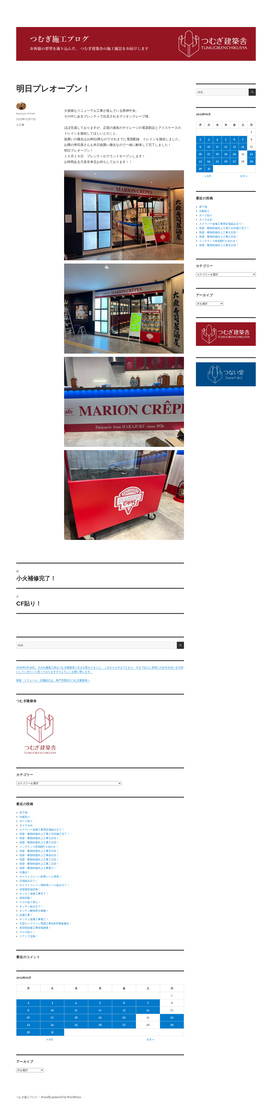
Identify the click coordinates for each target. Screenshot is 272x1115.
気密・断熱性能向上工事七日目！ (39, 838)
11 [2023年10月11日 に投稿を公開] (76, 1010)
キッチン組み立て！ (31, 906)
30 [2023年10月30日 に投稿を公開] (28, 1032)
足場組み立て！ (28, 881)
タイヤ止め (26, 825)
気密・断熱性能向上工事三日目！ (39, 859)
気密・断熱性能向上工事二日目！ (39, 863)
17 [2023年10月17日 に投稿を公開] (52, 1017)
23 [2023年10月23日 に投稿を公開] (28, 1025)
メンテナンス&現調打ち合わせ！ (38, 846)
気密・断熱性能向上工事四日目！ (39, 855)
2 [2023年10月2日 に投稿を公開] (28, 1003)
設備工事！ (26, 915)
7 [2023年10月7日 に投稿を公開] (148, 1003)
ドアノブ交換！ (28, 936)
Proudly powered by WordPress (61, 1097)
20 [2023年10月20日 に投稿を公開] (124, 1017)
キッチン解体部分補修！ (33, 910)
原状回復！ (26, 898)
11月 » (150, 1039)
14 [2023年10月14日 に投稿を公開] (147, 1010)
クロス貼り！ (27, 932)
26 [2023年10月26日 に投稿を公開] (100, 1025)
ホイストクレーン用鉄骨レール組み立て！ (44, 885)
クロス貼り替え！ (30, 902)
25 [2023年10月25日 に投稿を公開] (76, 1025)
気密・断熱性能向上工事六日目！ (39, 842)
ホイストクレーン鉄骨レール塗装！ (40, 876)
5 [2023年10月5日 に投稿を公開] (100, 1003)
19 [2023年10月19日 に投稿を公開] (100, 1017)
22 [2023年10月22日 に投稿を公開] (171, 1017)
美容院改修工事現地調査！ (35, 927)
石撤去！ (24, 872)
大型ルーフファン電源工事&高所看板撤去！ (45, 923)
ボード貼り (26, 821)
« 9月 (49, 1039)
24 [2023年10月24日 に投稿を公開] (52, 1025)
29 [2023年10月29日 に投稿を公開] (172, 1025)
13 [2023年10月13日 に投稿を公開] (124, 1010)
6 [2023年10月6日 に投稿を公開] (124, 1003)
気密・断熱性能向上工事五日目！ (39, 851)
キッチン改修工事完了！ (33, 893)
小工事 (20, 124)
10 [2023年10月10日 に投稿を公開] (52, 1010)
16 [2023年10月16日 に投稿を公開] (28, 1017)
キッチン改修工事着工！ (33, 919)
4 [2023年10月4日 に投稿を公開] (76, 1003)
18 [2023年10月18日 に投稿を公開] (76, 1017)
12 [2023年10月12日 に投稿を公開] (100, 1010)
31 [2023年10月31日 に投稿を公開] (52, 1032)
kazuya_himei (25, 113)
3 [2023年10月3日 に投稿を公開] (52, 1003)
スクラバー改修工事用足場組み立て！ (41, 829)
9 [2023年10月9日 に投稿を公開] (28, 1010)
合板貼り (24, 817)
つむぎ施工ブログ (26, 1097)
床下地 (23, 812)
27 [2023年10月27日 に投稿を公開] (124, 1025)
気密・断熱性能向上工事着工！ (37, 868)
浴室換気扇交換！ (30, 889)
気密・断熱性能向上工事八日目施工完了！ (44, 834)
